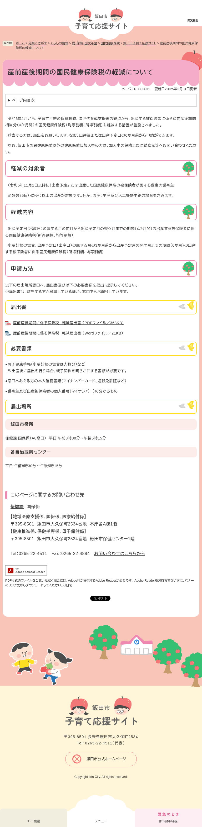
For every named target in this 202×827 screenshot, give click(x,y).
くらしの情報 (59, 43)
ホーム (20, 43)
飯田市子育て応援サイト (139, 43)
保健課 (17, 506)
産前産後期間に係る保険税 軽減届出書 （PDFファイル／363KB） (68, 323)
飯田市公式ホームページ (106, 759)
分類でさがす (37, 43)
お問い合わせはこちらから (119, 553)
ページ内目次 (23, 100)
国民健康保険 (110, 43)
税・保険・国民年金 (84, 43)
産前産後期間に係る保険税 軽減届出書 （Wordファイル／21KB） (68, 333)
